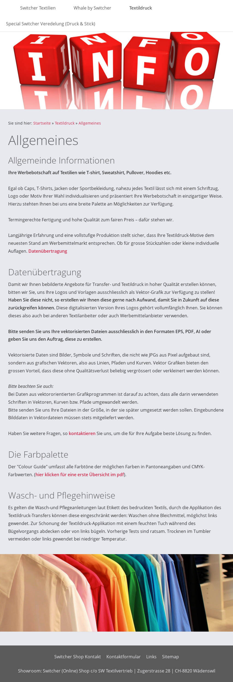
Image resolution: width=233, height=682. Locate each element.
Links (151, 657)
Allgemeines (90, 123)
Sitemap (170, 657)
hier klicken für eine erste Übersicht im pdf (79, 475)
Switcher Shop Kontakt (77, 657)
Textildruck (64, 123)
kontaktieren (82, 433)
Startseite (42, 123)
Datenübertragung (47, 251)
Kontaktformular (123, 657)
